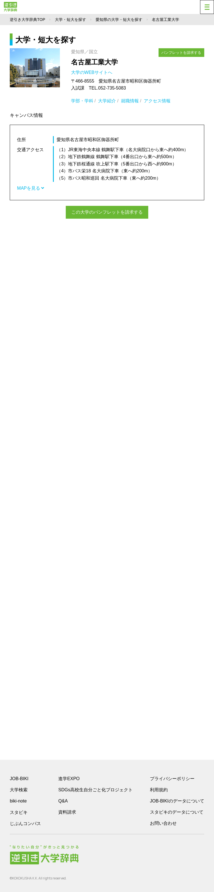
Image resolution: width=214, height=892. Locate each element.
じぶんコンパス (25, 823)
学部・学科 (82, 100)
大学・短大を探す (70, 19)
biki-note (18, 801)
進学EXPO (68, 778)
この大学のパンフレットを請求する (107, 212)
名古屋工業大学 (94, 62)
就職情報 (130, 100)
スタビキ (19, 812)
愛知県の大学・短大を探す (119, 19)
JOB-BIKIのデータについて (177, 801)
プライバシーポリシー (172, 778)
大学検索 (19, 789)
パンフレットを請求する (181, 52)
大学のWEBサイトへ (92, 72)
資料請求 (67, 812)
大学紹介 (107, 100)
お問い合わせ (163, 823)
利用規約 (159, 789)
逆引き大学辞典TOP (27, 19)
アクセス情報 (157, 100)
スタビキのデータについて (176, 812)
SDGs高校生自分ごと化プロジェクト (95, 789)
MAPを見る (30, 188)
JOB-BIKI (19, 778)
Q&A (63, 801)
